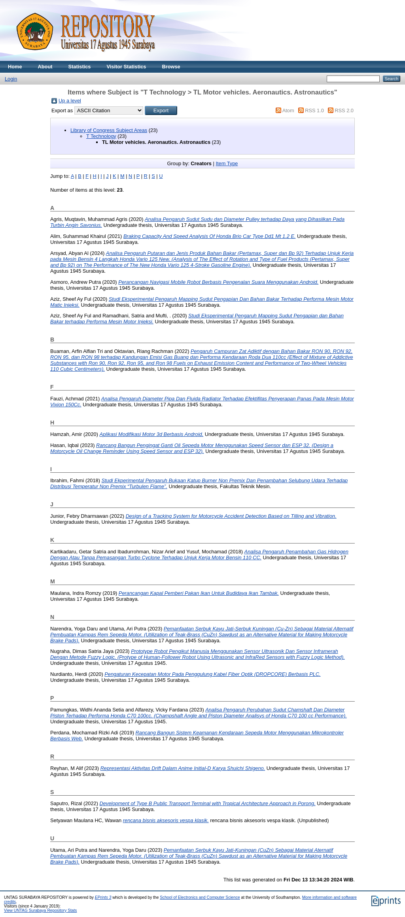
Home (15, 67)
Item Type (227, 163)
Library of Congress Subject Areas (108, 130)
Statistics (79, 67)
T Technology (101, 136)
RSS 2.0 (344, 110)
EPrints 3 (103, 897)
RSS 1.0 (314, 110)
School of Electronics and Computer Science (200, 897)
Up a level (70, 101)
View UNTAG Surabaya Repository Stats (40, 910)
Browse (171, 67)
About (45, 67)
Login (11, 79)
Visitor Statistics (126, 67)
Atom (288, 110)
